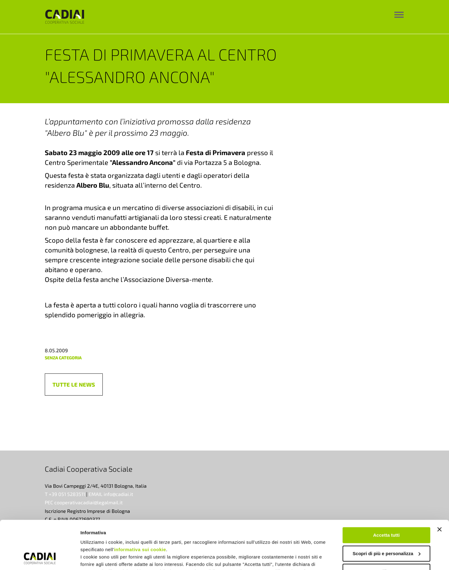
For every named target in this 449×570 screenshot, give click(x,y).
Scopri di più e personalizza (387, 507)
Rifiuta (386, 526)
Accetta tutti (386, 489)
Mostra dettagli (96, 557)
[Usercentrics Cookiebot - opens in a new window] (40, 558)
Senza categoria (63, 357)
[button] (74, 384)
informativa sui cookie (140, 504)
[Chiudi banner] (439, 484)
